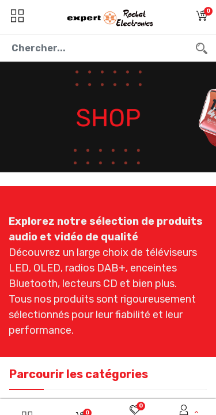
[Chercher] (201, 48)
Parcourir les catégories (78, 374)
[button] (201, 17)
